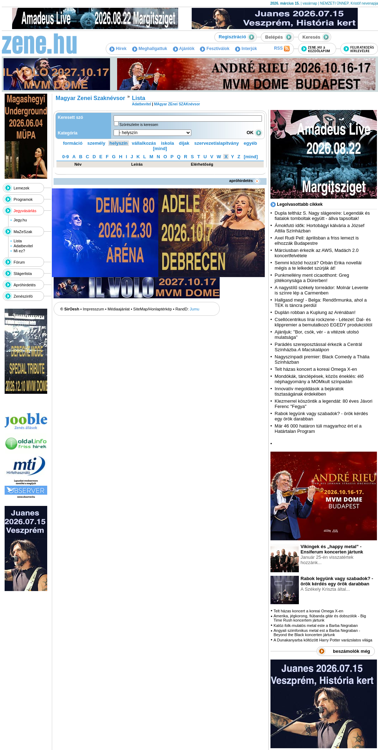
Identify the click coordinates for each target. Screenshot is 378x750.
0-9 (65, 156)
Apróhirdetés (24, 285)
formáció (73, 143)
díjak (184, 143)
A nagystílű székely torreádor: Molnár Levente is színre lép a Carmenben (321, 290)
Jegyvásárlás (24, 211)
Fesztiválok (214, 48)
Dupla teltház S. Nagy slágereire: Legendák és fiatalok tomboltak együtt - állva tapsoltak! (322, 215)
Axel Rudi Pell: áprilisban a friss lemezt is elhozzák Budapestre (317, 240)
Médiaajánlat (119, 309)
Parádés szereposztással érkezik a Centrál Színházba (318, 347)
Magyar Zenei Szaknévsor (90, 98)
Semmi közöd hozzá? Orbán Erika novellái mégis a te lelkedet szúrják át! (318, 265)
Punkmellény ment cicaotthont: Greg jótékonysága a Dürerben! (312, 277)
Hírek (117, 48)
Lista (17, 241)
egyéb (250, 143)
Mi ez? (19, 251)
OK (254, 132)
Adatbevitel (23, 246)
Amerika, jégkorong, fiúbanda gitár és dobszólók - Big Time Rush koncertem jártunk (320, 618)
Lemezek (21, 188)
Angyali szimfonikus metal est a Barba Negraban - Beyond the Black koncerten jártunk (317, 632)
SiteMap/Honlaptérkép (152, 309)
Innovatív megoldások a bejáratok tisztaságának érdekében (309, 391)
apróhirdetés (244, 180)
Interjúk (246, 48)
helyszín (118, 143)
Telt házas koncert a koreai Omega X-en (316, 369)
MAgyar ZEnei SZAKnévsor (177, 104)
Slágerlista (22, 273)
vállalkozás (144, 143)
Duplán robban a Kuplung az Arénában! (315, 312)
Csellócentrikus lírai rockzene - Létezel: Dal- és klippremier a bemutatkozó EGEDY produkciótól (323, 322)
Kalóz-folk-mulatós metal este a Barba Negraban (316, 625)
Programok (23, 199)
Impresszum (93, 309)
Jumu (194, 309)
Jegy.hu (20, 220)
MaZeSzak (22, 232)
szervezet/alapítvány (216, 143)
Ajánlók (184, 48)
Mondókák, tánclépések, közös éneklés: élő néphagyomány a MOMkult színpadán (319, 379)
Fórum (19, 262)
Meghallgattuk (149, 48)
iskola (167, 143)
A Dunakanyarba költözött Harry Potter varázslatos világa (323, 640)
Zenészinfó (23, 296)
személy (96, 143)
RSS (282, 48)
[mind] (160, 148)
